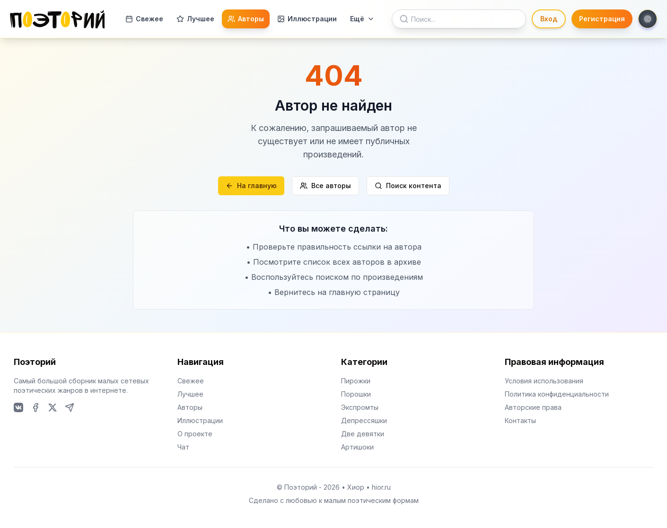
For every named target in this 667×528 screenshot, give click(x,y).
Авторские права (533, 407)
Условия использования (544, 381)
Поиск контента (408, 186)
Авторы (246, 19)
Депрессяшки (364, 420)
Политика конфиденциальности (557, 394)
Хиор (355, 487)
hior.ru (381, 487)
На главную (251, 186)
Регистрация (602, 19)
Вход (548, 19)
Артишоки (357, 447)
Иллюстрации (307, 19)
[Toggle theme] (647, 18)
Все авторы (325, 186)
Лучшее (195, 19)
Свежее (144, 19)
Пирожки (355, 381)
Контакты (520, 420)
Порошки (356, 394)
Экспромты (359, 407)
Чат (183, 447)
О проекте (194, 434)
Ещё (362, 19)
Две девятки (362, 434)
